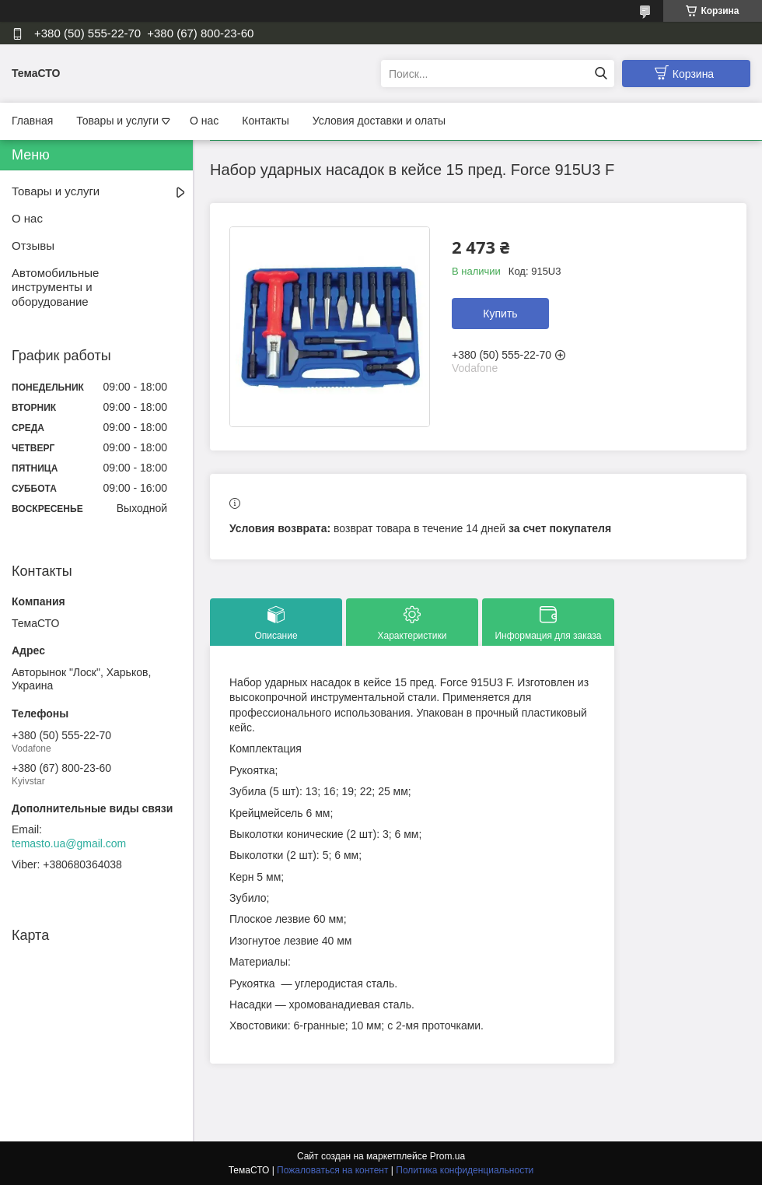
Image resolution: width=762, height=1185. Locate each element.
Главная (32, 120)
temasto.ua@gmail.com (69, 843)
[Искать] (600, 73)
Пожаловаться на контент (332, 1170)
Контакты (265, 120)
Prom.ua (447, 1156)
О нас (204, 120)
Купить (500, 313)
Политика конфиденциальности (464, 1170)
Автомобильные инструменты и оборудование (55, 287)
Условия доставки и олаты (379, 120)
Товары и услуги (117, 120)
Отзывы (33, 245)
